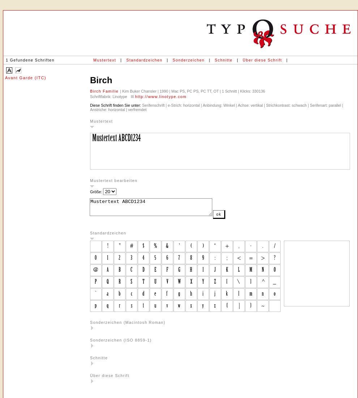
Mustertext (104, 60)
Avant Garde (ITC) (25, 78)
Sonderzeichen (188, 60)
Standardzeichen (144, 60)
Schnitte (224, 60)
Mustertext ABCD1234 (158, 209)
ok (233, 217)
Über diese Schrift (262, 60)
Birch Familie (105, 91)
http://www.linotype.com (161, 96)
